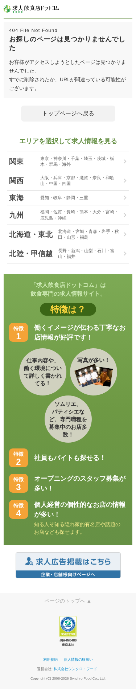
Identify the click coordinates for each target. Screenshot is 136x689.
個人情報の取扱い (78, 659)
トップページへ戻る (68, 113)
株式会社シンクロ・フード (75, 669)
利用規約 (50, 659)
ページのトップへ (68, 601)
